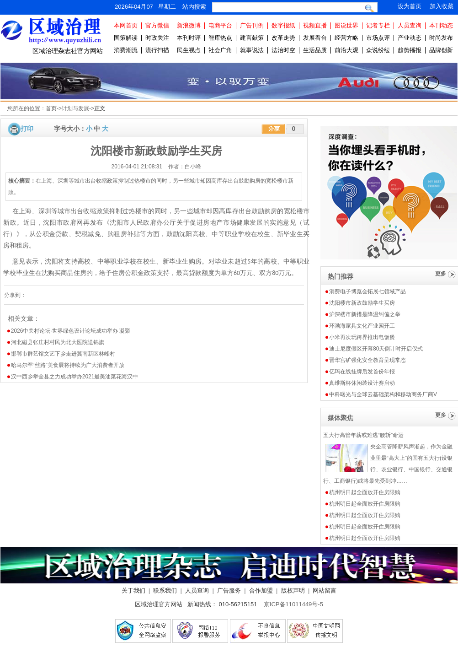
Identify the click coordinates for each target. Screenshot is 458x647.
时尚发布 (441, 37)
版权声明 (293, 590)
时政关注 (157, 37)
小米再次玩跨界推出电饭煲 (362, 337)
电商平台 (220, 25)
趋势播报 (409, 50)
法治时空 (283, 50)
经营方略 (346, 37)
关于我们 (133, 590)
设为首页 (409, 6)
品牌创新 (441, 50)
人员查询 (409, 25)
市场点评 (378, 37)
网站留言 (324, 590)
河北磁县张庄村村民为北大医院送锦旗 (57, 342)
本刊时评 (189, 37)
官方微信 (157, 25)
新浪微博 (189, 25)
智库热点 (220, 37)
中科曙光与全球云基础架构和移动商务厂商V (383, 394)
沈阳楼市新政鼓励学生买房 (362, 303)
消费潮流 (126, 50)
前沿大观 (346, 50)
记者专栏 (378, 25)
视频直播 (315, 25)
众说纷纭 (378, 50)
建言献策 (252, 37)
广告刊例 (252, 25)
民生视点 (189, 50)
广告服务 (229, 590)
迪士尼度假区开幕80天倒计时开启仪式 (376, 348)
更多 (440, 273)
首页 (51, 108)
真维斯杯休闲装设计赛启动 (362, 383)
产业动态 (409, 37)
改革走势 (283, 37)
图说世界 (346, 25)
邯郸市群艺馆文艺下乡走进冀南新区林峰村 (63, 353)
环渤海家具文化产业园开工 (362, 326)
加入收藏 (441, 6)
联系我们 (165, 590)
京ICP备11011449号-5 (293, 604)
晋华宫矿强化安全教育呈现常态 (367, 360)
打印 (27, 128)
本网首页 (126, 25)
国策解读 (126, 37)
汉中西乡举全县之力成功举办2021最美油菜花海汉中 (74, 376)
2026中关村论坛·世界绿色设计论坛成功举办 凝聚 (70, 331)
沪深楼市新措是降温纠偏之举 (364, 314)
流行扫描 (157, 50)
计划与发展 (75, 108)
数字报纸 (283, 25)
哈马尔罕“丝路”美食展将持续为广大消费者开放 (67, 365)
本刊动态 (441, 25)
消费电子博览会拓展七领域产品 (367, 291)
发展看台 (315, 37)
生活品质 (315, 50)
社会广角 (220, 50)
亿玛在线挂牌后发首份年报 (362, 371)
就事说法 (252, 50)
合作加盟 (261, 590)
